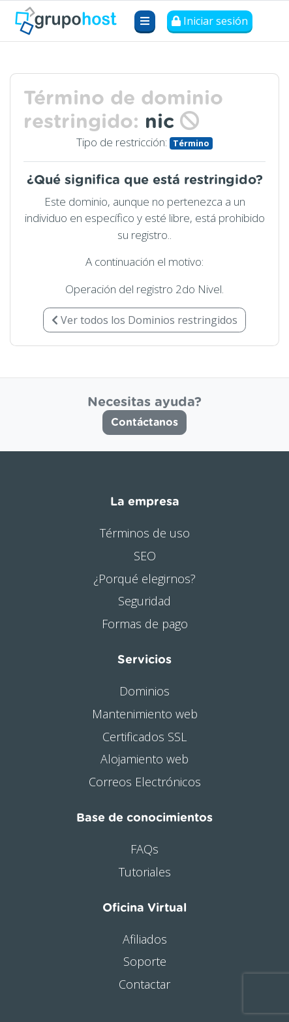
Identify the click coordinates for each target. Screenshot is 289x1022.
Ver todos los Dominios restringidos (144, 320)
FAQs (144, 849)
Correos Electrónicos (145, 782)
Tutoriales (145, 872)
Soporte (144, 961)
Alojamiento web (144, 759)
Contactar (144, 984)
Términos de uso (145, 533)
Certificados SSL (144, 736)
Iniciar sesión (210, 21)
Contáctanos (144, 422)
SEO (145, 556)
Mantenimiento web (145, 714)
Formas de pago (145, 623)
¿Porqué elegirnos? (144, 578)
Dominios (144, 691)
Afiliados (145, 939)
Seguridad (144, 601)
